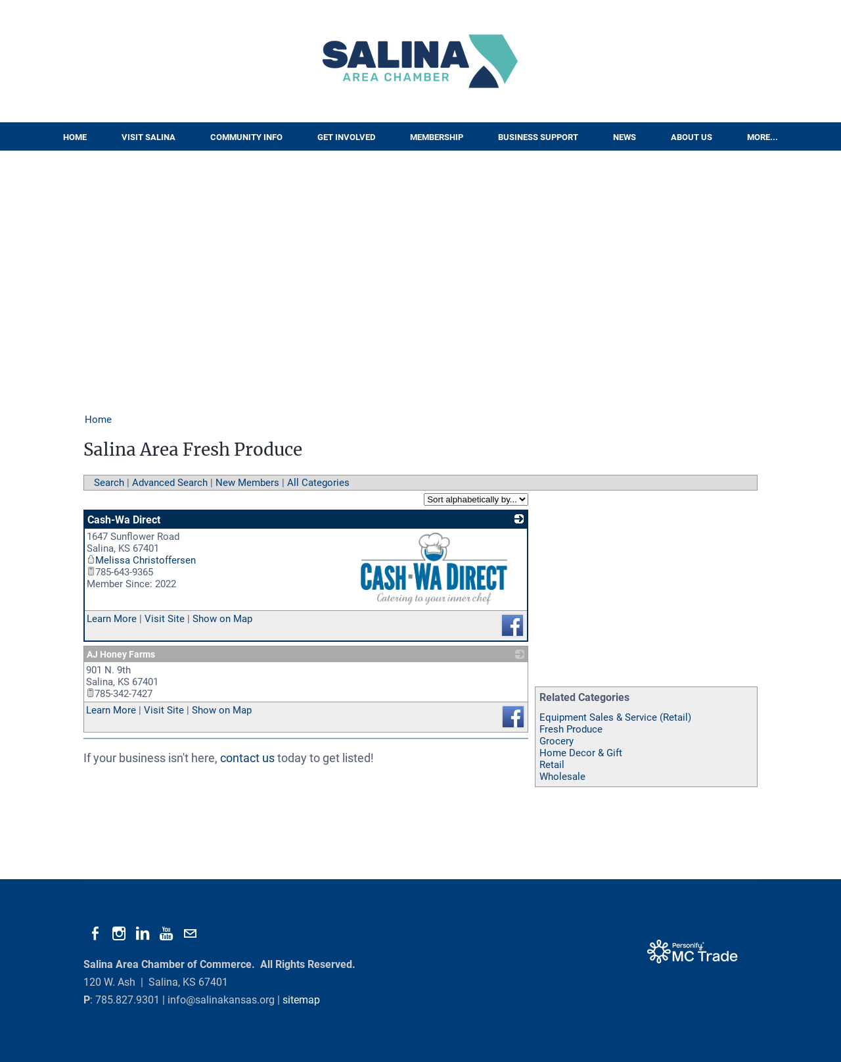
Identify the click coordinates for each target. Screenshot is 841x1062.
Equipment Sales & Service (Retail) (615, 717)
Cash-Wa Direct (123, 520)
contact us (247, 758)
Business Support (538, 137)
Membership (436, 137)
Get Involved (346, 137)
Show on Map (222, 619)
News (624, 137)
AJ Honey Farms (121, 654)
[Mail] (189, 934)
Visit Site (165, 619)
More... (762, 137)
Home (75, 137)
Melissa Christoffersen (141, 560)
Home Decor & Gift (580, 753)
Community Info (246, 137)
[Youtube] (166, 934)
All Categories (318, 483)
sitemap (301, 1000)
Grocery (556, 741)
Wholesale (562, 777)
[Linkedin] (142, 934)
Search (109, 483)
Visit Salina (148, 137)
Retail (551, 765)
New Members (247, 483)
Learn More (112, 619)
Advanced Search (170, 483)
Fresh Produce (570, 729)
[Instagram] (118, 934)
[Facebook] (95, 934)
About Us (691, 137)
